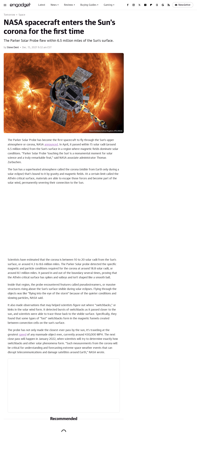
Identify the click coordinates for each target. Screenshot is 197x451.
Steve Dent (13, 47)
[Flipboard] (151, 5)
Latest (41, 5)
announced (51, 144)
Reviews (68, 5)
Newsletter (183, 5)
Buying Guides (88, 5)
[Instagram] (133, 5)
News (54, 5)
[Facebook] (127, 5)
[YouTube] (145, 5)
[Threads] (157, 5)
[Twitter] (139, 5)
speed (22, 334)
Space (22, 15)
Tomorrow (9, 15)
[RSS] (168, 5)
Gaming (108, 5)
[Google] (163, 5)
